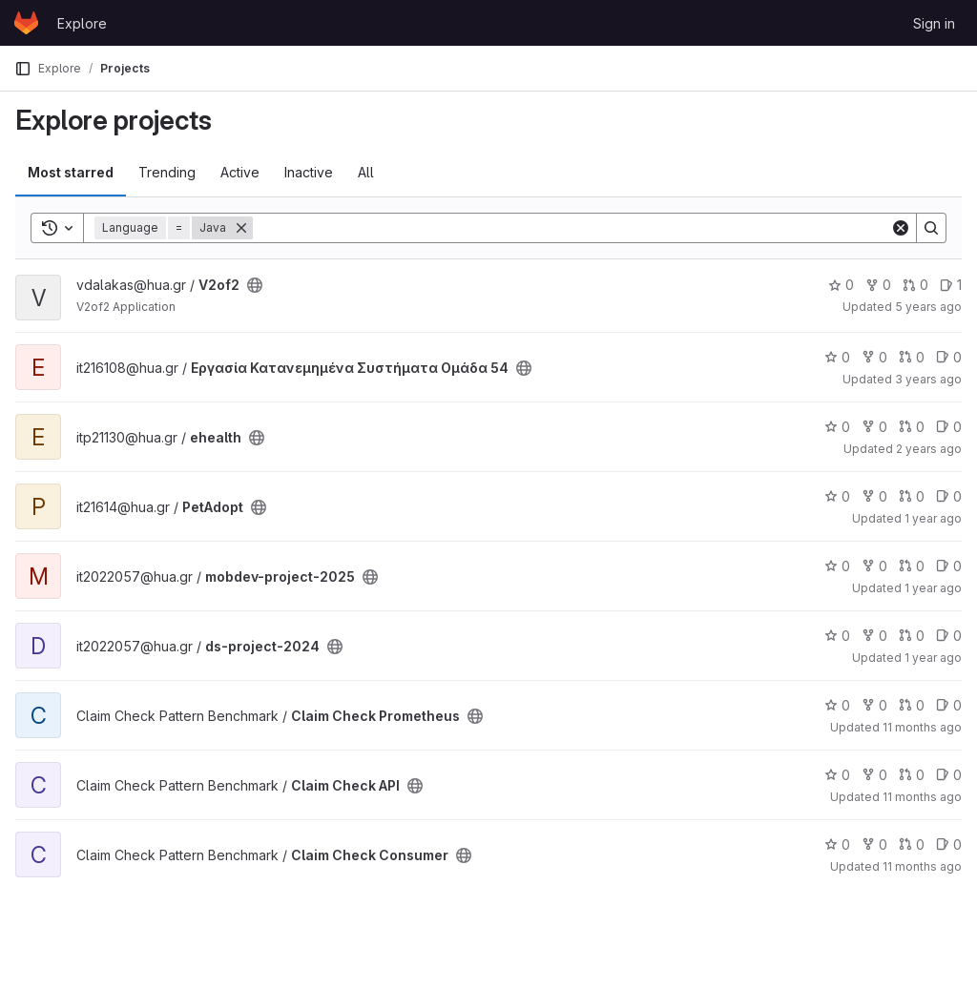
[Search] (571, 227)
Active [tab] (240, 172)
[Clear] (900, 227)
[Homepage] (26, 23)
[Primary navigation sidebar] (23, 68)
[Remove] (241, 227)
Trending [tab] (167, 172)
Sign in (934, 23)
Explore (82, 23)
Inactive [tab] (308, 172)
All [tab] (366, 172)
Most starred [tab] (71, 172)
